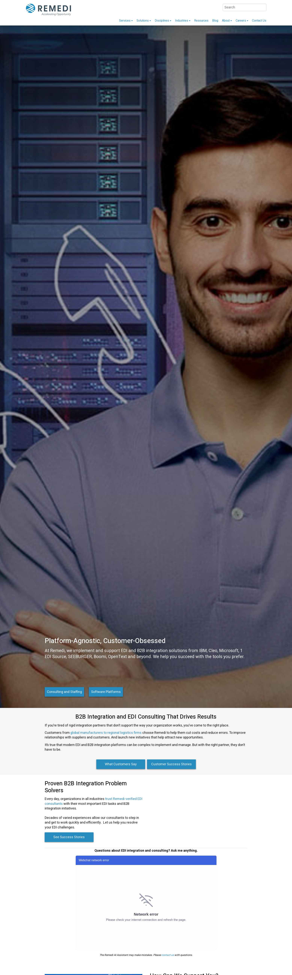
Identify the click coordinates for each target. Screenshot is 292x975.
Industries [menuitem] (181, 20)
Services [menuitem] (125, 20)
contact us (167, 955)
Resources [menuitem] (201, 20)
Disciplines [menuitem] (162, 20)
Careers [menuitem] (241, 20)
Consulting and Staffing (64, 691)
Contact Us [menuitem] (259, 20)
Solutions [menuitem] (143, 20)
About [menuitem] (226, 20)
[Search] (244, 7)
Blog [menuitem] (215, 20)
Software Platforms (106, 691)
